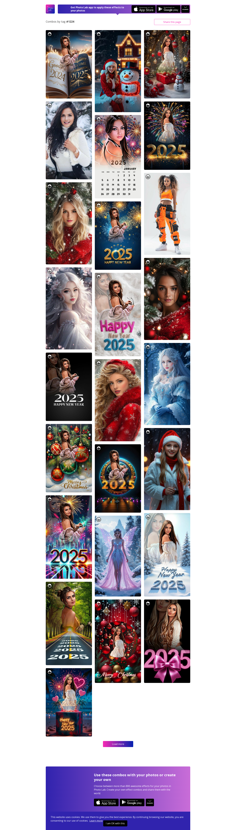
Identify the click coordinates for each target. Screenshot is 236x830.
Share (172, 22)
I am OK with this (115, 823)
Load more (118, 744)
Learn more (96, 820)
